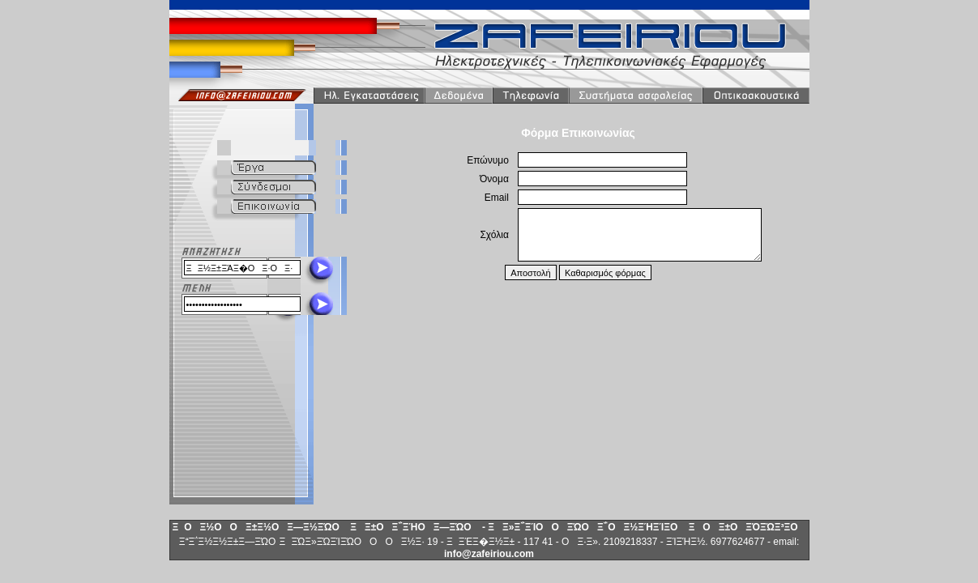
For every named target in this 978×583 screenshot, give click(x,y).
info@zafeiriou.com (489, 554)
